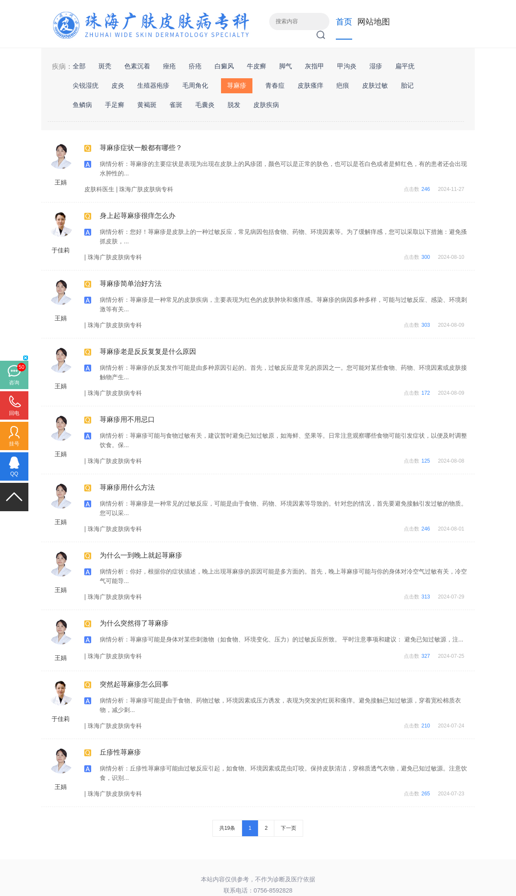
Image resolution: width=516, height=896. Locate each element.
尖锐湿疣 (85, 85)
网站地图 (373, 21)
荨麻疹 (236, 85)
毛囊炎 (205, 104)
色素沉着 (137, 66)
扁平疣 (405, 66)
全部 (79, 66)
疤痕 (342, 85)
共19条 (227, 828)
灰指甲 (314, 66)
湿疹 (375, 66)
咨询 (14, 383)
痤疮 (169, 66)
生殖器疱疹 (153, 85)
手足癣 (114, 104)
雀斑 (175, 104)
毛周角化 (195, 85)
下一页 (288, 828)
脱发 (233, 104)
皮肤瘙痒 (310, 85)
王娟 (61, 182)
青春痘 (275, 85)
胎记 (407, 85)
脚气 (285, 66)
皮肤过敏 (375, 85)
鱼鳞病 (82, 104)
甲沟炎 (346, 66)
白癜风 (224, 66)
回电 (14, 413)
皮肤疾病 (266, 104)
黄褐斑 (147, 104)
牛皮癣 (256, 66)
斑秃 (104, 66)
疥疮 (195, 66)
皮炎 (117, 85)
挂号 (14, 444)
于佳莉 (61, 250)
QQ (14, 474)
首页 (344, 21)
